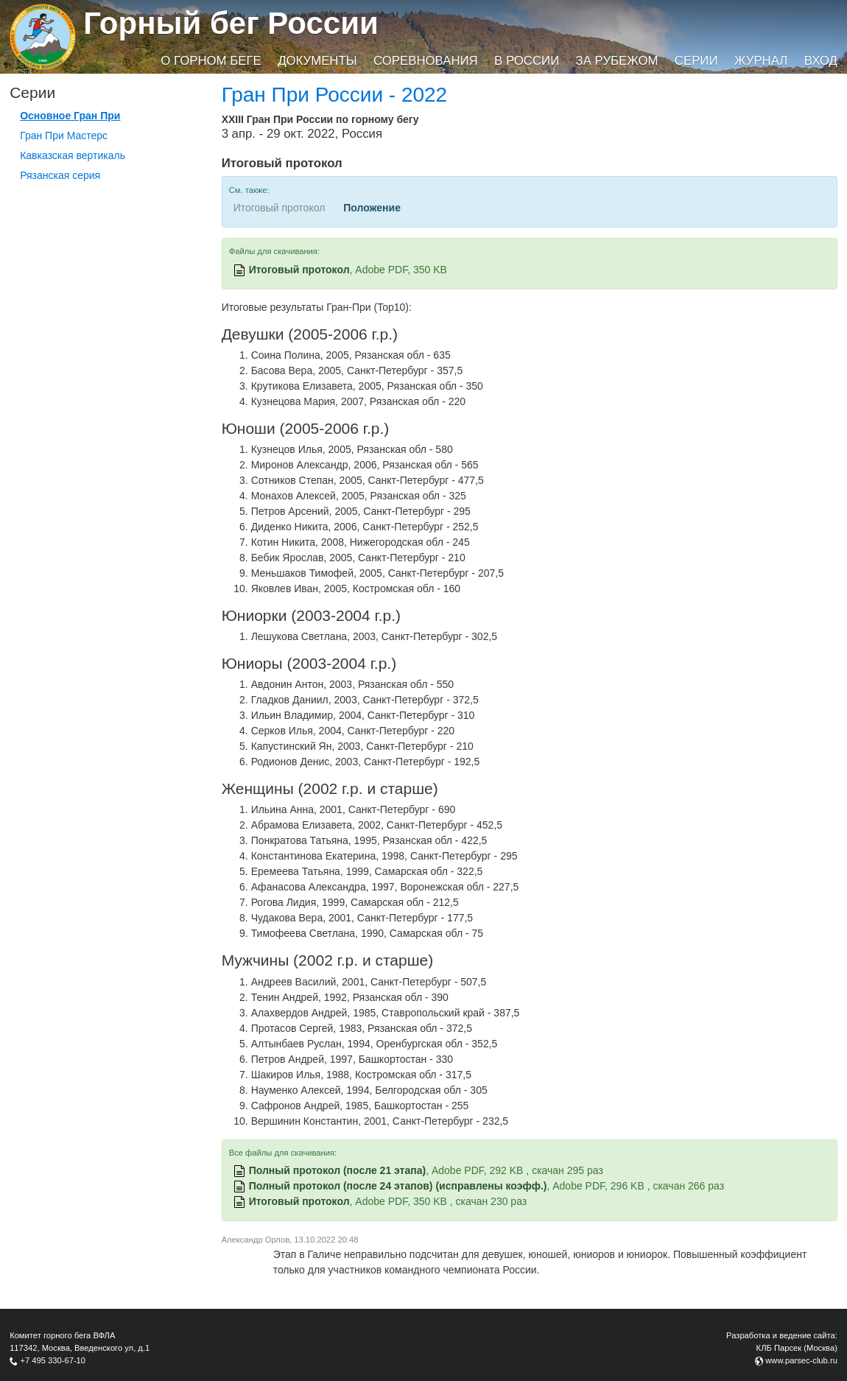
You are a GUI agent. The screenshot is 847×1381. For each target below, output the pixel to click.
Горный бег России (231, 23)
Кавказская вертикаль (72, 155)
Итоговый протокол (299, 269)
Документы (317, 61)
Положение (372, 208)
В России (526, 61)
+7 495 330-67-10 (52, 1360)
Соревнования (425, 61)
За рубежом (617, 61)
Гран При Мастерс (64, 135)
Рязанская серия (60, 175)
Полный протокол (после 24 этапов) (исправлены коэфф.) (398, 1186)
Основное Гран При (70, 116)
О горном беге (211, 61)
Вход (820, 61)
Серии (696, 61)
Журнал (760, 61)
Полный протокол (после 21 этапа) (337, 1170)
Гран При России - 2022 (335, 94)
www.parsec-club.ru (801, 1360)
